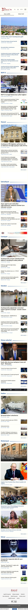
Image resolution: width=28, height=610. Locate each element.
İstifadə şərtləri (22, 596)
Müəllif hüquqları (14, 596)
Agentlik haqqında (7, 594)
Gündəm (4, 286)
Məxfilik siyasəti (12, 598)
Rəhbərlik (23, 594)
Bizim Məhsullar (6, 596)
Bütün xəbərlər (23, 118)
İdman (3, 537)
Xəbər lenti (21, 14)
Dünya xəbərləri (6, 340)
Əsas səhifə (7, 14)
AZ (21, 9)
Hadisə (3, 393)
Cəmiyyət (4, 237)
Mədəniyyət (5, 441)
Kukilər (18, 598)
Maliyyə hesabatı (15, 594)
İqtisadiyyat (5, 182)
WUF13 (3, 73)
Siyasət (3, 122)
